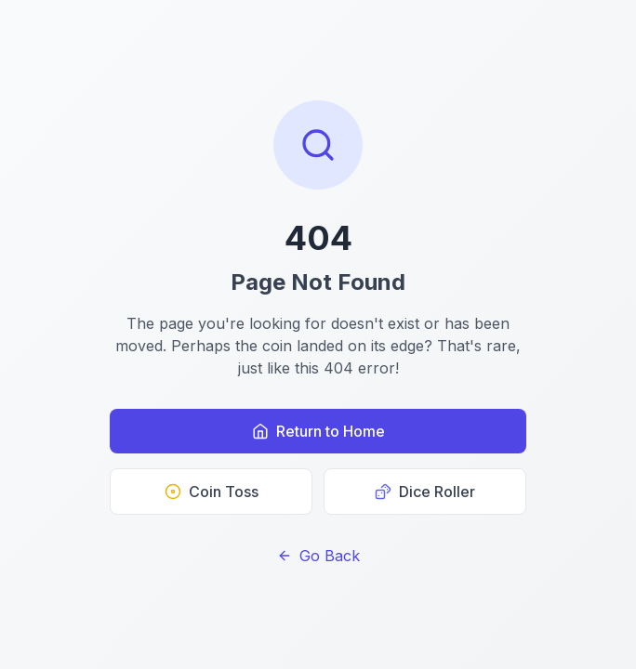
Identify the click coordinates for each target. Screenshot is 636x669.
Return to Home (318, 431)
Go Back (318, 555)
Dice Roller (425, 491)
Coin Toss (211, 491)
